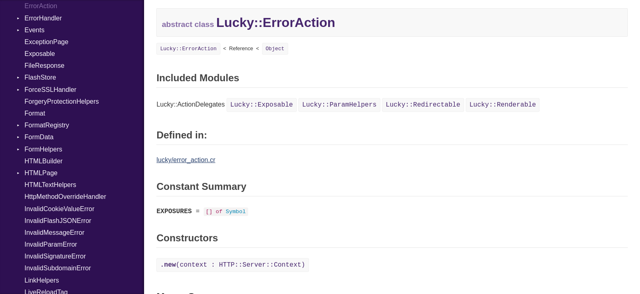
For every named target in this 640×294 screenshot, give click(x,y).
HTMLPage (41, 172)
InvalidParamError (50, 244)
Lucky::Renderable (502, 105)
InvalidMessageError (54, 232)
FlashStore (40, 77)
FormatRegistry (46, 125)
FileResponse (44, 65)
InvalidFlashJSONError (57, 220)
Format (34, 113)
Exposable (39, 53)
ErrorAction (40, 5)
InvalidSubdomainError (57, 268)
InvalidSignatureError (55, 256)
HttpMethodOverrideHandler (65, 196)
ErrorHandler (43, 18)
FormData (38, 137)
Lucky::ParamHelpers (339, 105)
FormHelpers (43, 149)
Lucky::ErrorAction (188, 49)
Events (34, 30)
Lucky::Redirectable (423, 105)
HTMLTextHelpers (50, 184)
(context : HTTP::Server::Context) (232, 265)
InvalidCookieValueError (59, 208)
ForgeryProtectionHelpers (61, 101)
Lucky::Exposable (261, 105)
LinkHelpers (41, 280)
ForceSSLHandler (50, 89)
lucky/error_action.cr (185, 159)
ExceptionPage (46, 41)
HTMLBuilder (43, 161)
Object (275, 49)
